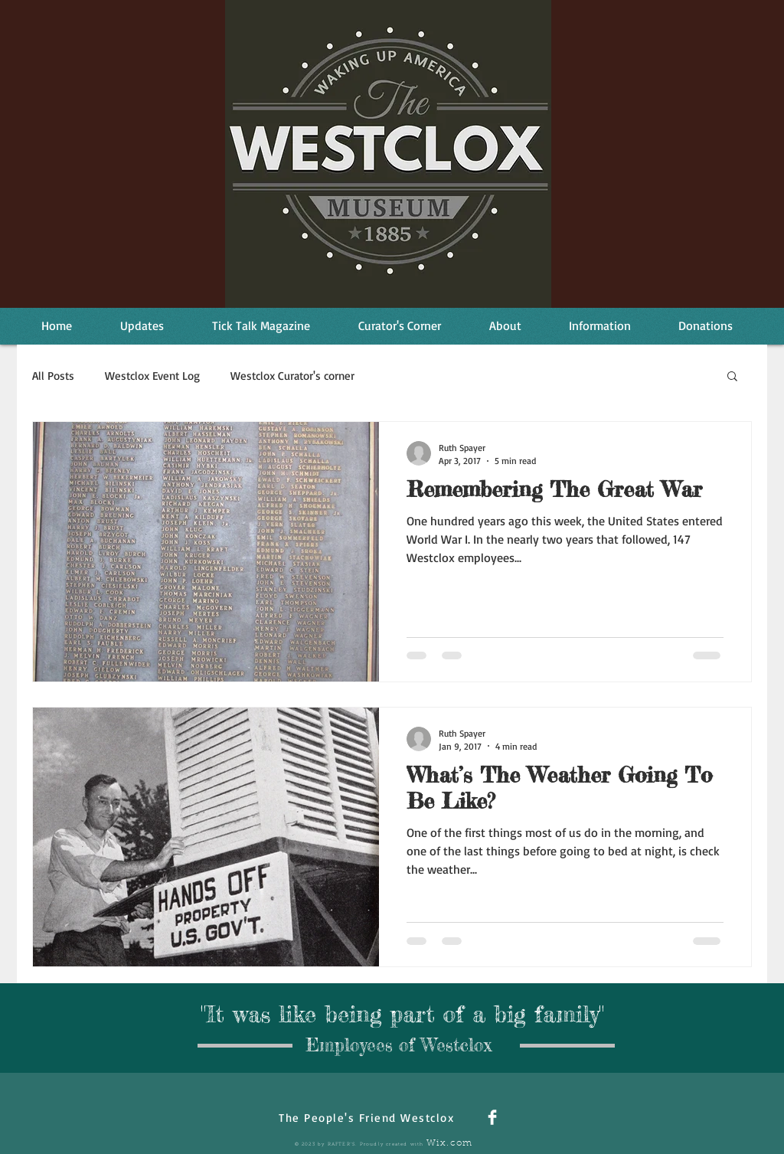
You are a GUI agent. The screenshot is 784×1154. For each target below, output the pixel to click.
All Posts (53, 375)
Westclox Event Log (152, 375)
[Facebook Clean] (492, 1117)
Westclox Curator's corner (292, 375)
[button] (732, 377)
